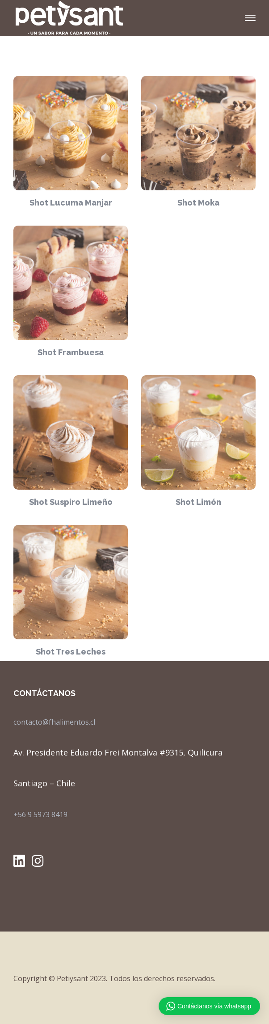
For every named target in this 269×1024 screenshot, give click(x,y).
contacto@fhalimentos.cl (54, 722)
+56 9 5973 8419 (40, 814)
